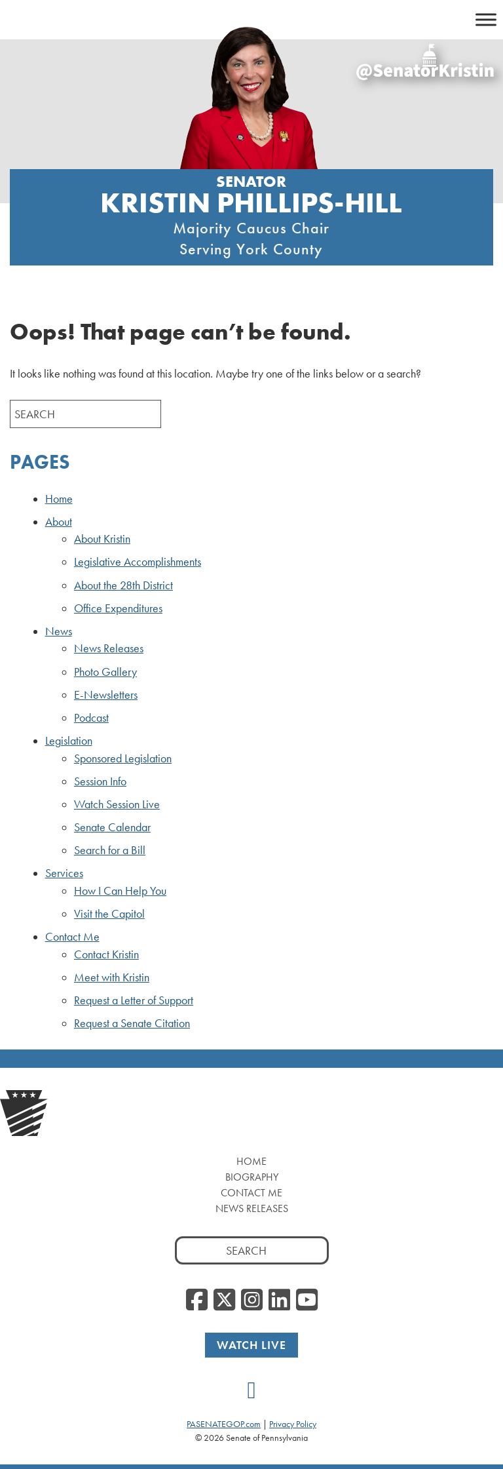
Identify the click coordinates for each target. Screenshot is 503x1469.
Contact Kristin (106, 954)
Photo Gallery (105, 672)
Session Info (100, 781)
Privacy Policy (292, 1424)
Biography (251, 1177)
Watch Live (251, 1344)
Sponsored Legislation (123, 758)
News (58, 631)
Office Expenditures (118, 608)
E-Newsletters (106, 695)
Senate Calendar (112, 827)
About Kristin (102, 539)
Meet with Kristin (111, 977)
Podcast (91, 718)
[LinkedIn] (279, 1300)
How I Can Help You (120, 891)
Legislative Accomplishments (137, 562)
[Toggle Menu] (485, 19)
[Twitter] (224, 1300)
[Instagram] (252, 1300)
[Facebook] (197, 1300)
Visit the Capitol (109, 914)
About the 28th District (123, 585)
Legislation (68, 741)
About (58, 522)
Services (64, 873)
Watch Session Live (117, 804)
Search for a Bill (109, 850)
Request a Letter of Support (133, 1000)
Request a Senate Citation (132, 1023)
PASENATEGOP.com (224, 1424)
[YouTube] (307, 1300)
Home (59, 499)
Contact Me (72, 937)
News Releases (108, 648)
